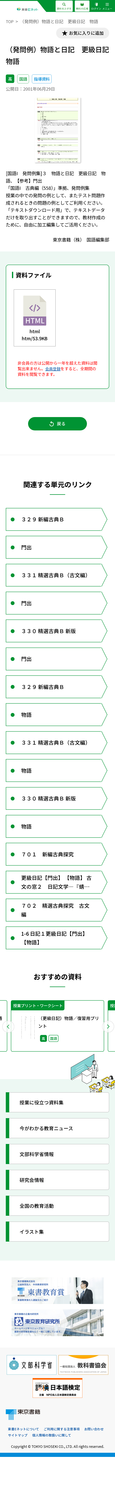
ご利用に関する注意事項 (64, 1459)
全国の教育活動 (38, 1236)
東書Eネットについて (24, 1459)
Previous (8, 1056)
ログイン (95, 6)
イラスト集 (33, 1261)
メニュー (107, 6)
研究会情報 (33, 1210)
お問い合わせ (18, 1466)
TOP (10, 21)
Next (107, 1056)
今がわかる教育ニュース (49, 1158)
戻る (57, 426)
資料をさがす (60, 6)
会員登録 (53, 369)
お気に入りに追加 (84, 33)
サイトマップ (43, 1466)
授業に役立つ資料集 (44, 1132)
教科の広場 (80, 6)
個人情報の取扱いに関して (79, 1466)
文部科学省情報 (38, 1184)
